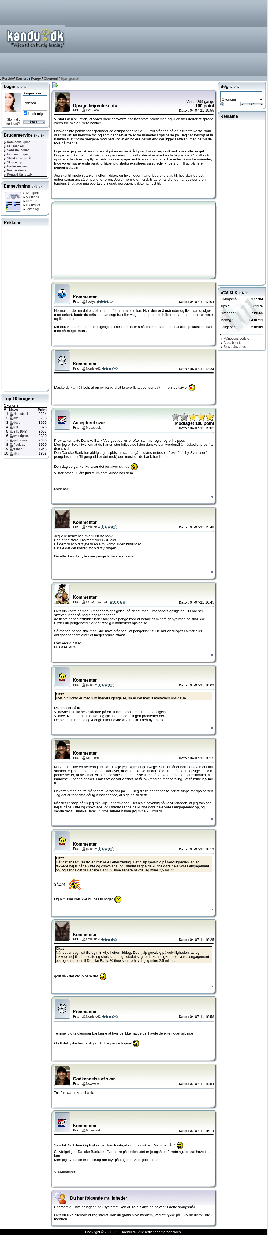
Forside (8, 79)
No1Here (92, 110)
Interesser (31, 205)
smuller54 (93, 527)
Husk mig (35, 114)
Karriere (22, 79)
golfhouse (20, 440)
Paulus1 (19, 445)
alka (16, 453)
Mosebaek (93, 427)
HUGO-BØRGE (97, 602)
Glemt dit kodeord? (13, 122)
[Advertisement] (220, 37)
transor (18, 449)
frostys (90, 302)
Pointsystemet (15, 170)
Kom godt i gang (17, 142)
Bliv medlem (14, 146)
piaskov (91, 685)
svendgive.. (21, 436)
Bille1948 (20, 431)
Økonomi (51, 79)
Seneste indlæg (16, 150)
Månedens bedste (234, 339)
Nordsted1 (20, 414)
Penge (36, 79)
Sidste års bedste (234, 347)
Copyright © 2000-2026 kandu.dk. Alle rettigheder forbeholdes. (133, 1232)
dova (16, 423)
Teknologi (31, 209)
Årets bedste (231, 343)
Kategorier (32, 193)
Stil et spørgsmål (17, 158)
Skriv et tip (13, 162)
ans (15, 418)
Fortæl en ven (15, 166)
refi (15, 427)
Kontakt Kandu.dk (18, 174)
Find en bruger (16, 154)
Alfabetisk (31, 197)
